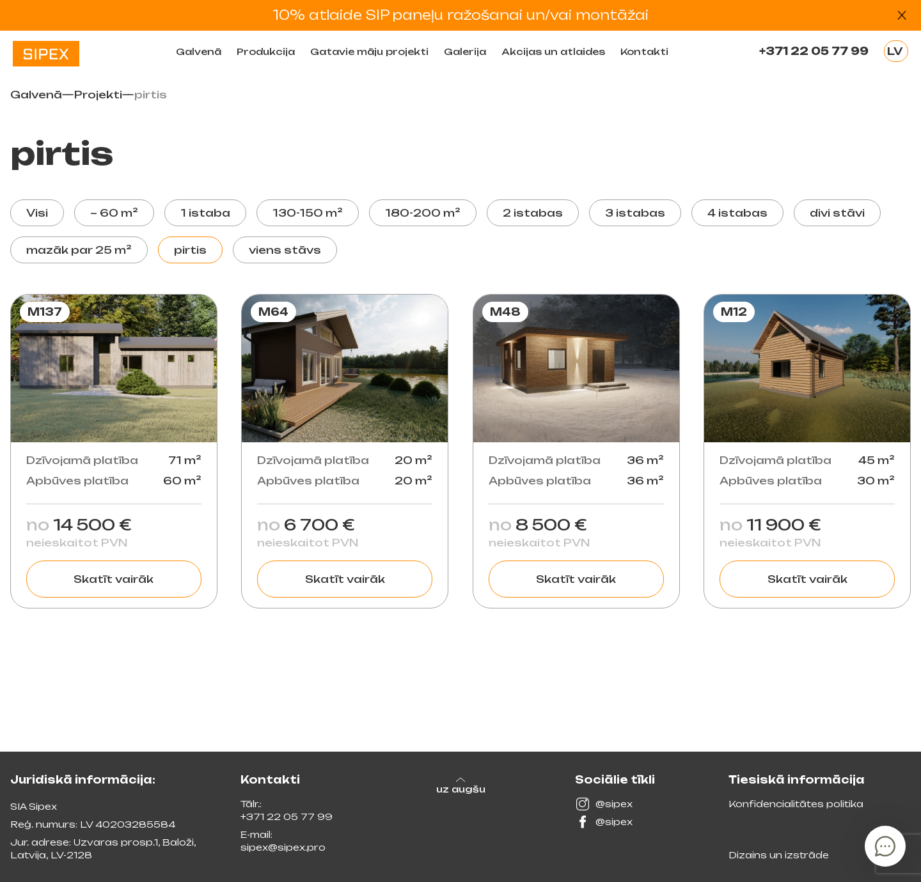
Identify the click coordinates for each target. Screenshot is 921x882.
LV (895, 51)
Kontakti (644, 51)
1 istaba (205, 212)
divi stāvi (837, 212)
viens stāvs (285, 250)
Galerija (465, 51)
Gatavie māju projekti (369, 51)
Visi (37, 212)
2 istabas (533, 212)
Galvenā (198, 51)
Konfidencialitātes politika (795, 803)
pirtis (190, 250)
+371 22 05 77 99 (814, 51)
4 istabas (737, 212)
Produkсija (266, 51)
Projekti (98, 94)
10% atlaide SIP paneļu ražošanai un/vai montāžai (460, 15)
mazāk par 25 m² (79, 250)
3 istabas (635, 212)
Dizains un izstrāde (778, 854)
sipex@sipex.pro (283, 847)
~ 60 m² (114, 212)
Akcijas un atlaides (553, 51)
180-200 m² (422, 212)
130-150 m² (307, 212)
